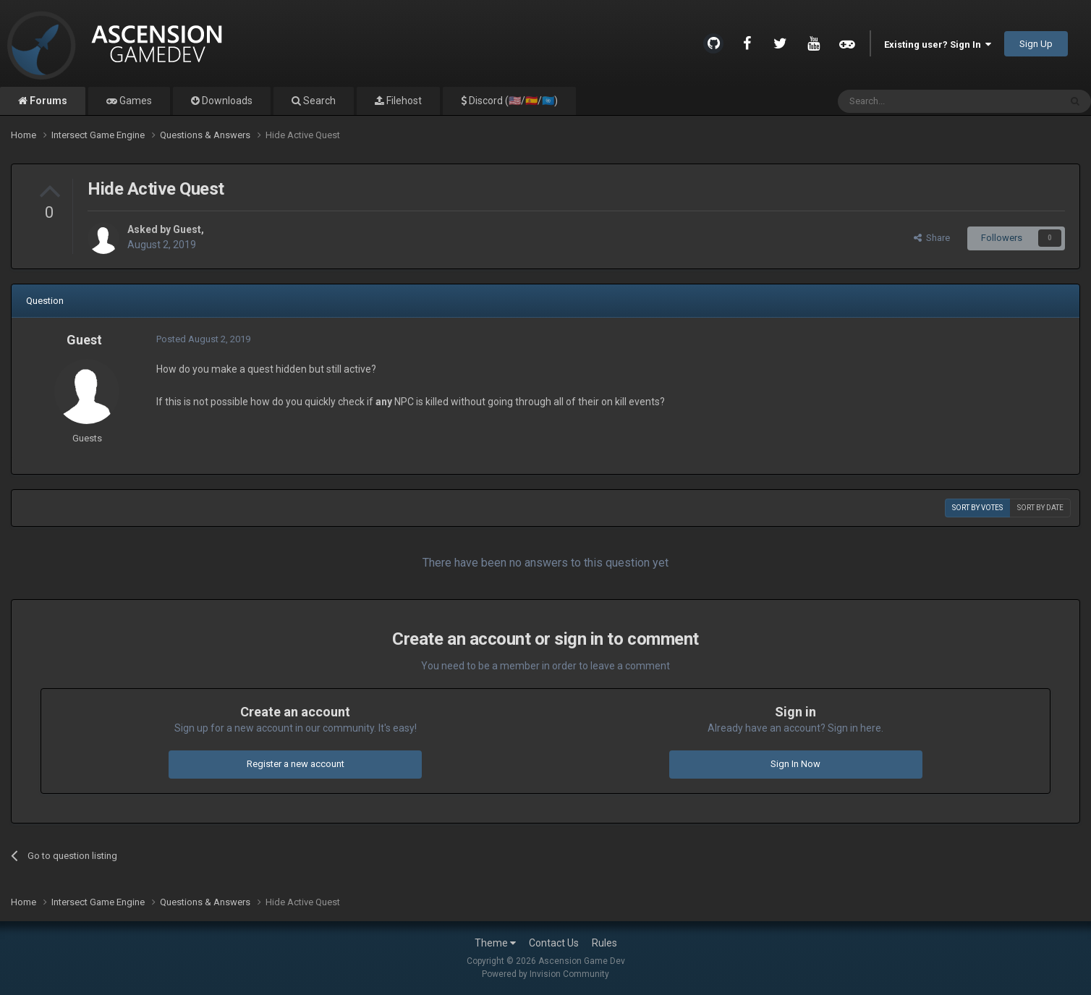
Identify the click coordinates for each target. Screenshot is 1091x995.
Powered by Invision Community (545, 974)
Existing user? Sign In (937, 44)
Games (134, 100)
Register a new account (295, 763)
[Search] (914, 101)
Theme (495, 943)
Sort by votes (977, 508)
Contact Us (554, 943)
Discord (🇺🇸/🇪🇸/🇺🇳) (512, 100)
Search (318, 100)
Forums (47, 100)
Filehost (403, 100)
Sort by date (1040, 508)
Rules (604, 943)
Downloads (226, 100)
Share (932, 237)
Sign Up (1036, 43)
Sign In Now (795, 763)
